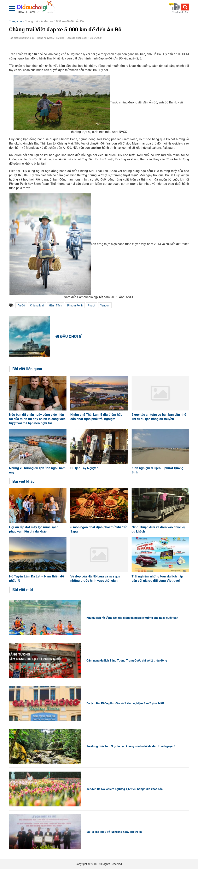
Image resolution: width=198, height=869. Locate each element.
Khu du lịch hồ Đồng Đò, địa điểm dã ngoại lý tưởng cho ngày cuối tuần (132, 617)
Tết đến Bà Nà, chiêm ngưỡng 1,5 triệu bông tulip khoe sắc (124, 789)
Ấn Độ (21, 305)
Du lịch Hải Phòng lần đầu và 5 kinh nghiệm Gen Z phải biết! (125, 703)
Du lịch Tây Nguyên (84, 468)
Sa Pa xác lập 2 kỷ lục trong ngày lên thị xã (114, 832)
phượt (91, 305)
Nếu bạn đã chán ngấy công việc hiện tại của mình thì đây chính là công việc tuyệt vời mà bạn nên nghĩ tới (37, 419)
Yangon (104, 305)
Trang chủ (15, 21)
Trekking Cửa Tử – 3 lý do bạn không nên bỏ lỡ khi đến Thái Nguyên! (130, 746)
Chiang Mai (37, 305)
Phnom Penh (75, 305)
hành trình (55, 305)
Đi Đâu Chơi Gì (69, 336)
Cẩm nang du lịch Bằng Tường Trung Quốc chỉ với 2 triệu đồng (126, 660)
